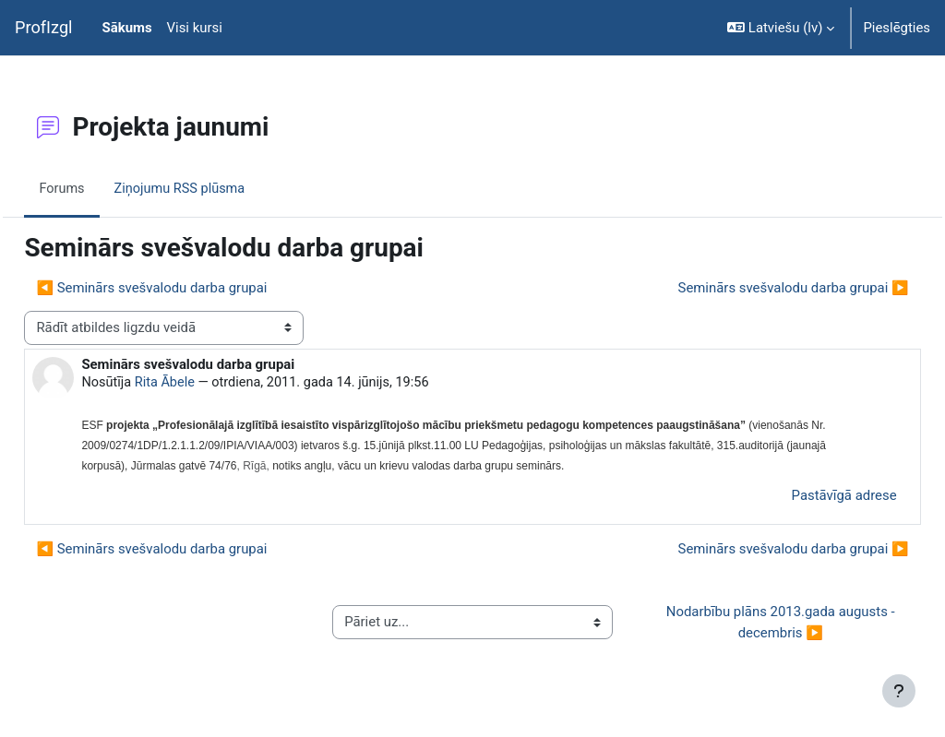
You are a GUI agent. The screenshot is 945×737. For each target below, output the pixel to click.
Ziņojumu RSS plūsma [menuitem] (224, 188)
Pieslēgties (896, 27)
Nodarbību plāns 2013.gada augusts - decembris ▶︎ (755, 624)
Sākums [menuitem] (127, 27)
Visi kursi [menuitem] (194, 27)
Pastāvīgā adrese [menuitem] (802, 498)
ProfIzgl (44, 27)
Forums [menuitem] (103, 188)
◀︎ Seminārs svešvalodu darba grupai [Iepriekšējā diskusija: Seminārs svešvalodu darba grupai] (193, 287)
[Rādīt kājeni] (898, 690)
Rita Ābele (208, 383)
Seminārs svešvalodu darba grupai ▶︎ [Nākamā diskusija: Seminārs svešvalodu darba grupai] (752, 287)
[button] (780, 27)
